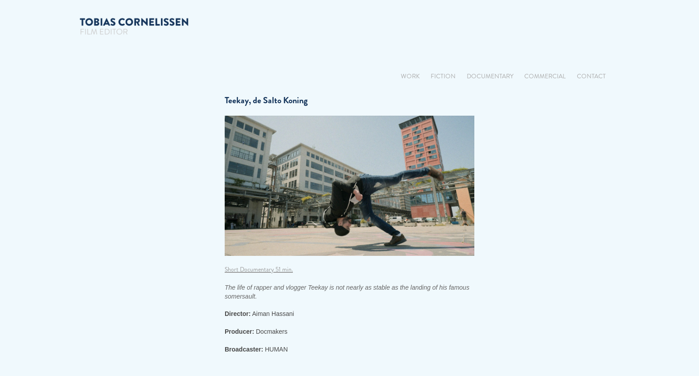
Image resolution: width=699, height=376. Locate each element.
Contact (591, 76)
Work (410, 76)
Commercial (545, 76)
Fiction (443, 76)
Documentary (490, 76)
